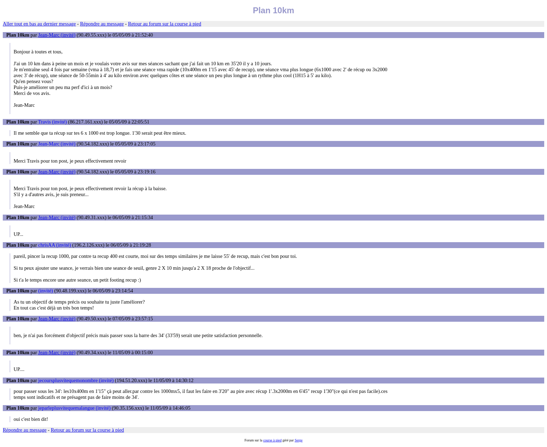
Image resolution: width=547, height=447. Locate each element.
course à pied (272, 440)
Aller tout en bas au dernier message (39, 24)
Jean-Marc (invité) (57, 35)
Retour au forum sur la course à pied (164, 24)
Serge (299, 440)
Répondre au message (101, 24)
